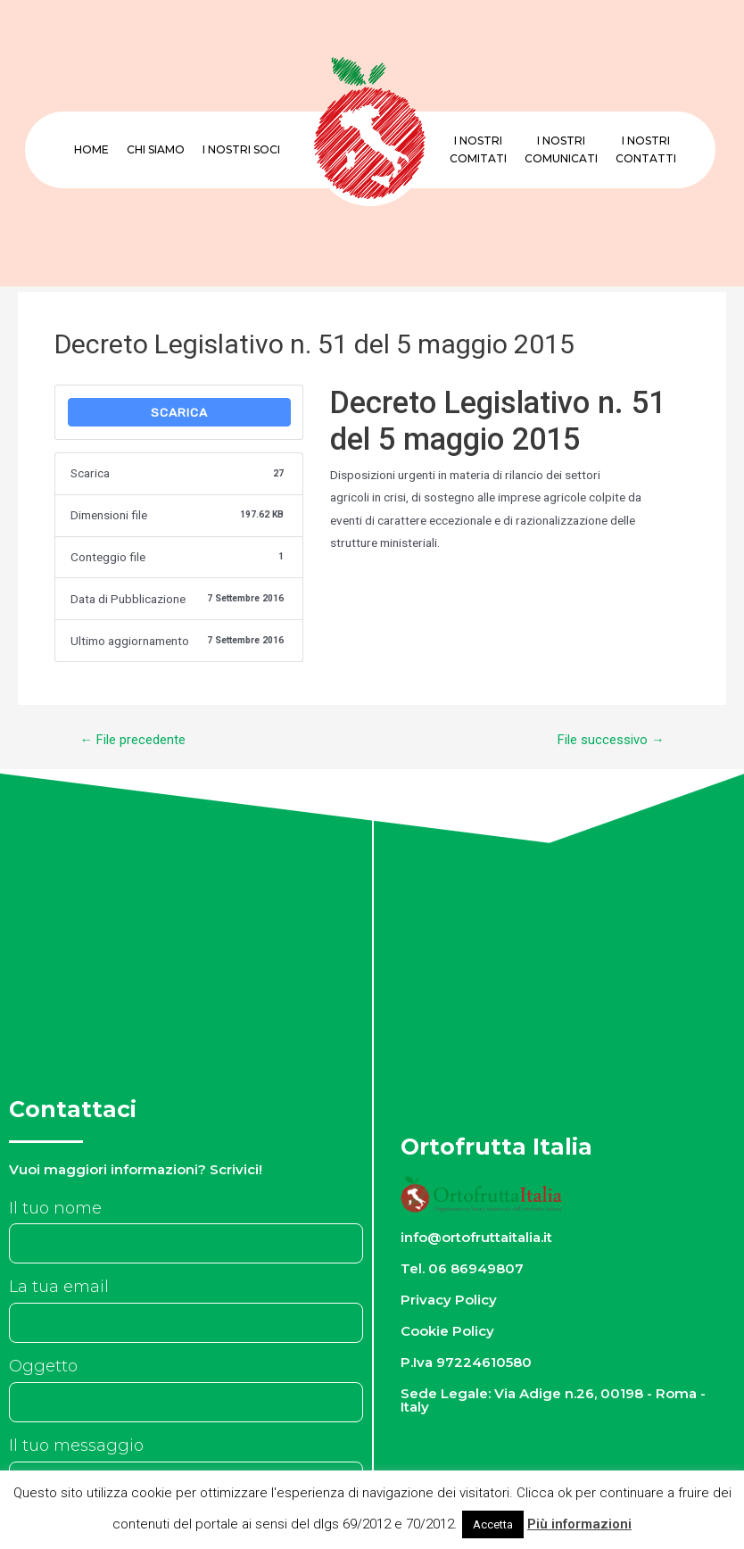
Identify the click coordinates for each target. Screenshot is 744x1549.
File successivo (611, 740)
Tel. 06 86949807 (463, 1268)
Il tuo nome (55, 1208)
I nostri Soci (241, 149)
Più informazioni (579, 1524)
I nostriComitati (478, 149)
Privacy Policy (449, 1299)
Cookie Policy (448, 1330)
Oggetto (43, 1366)
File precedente (132, 740)
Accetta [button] (493, 1524)
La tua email (59, 1286)
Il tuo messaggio (76, 1445)
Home (91, 149)
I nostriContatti (646, 149)
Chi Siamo (156, 149)
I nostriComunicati (561, 149)
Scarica (179, 412)
